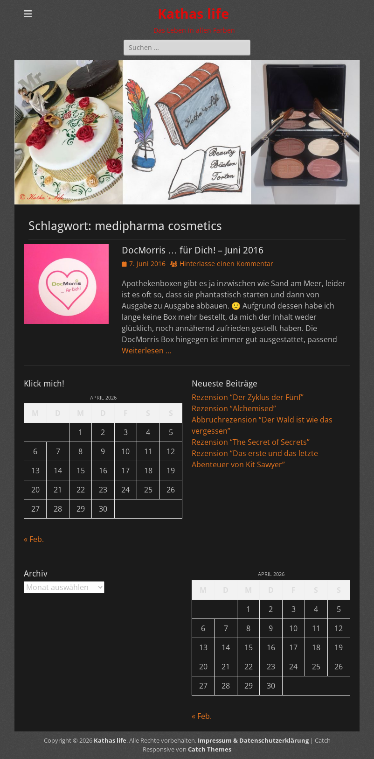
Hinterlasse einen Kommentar (226, 263)
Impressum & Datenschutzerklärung (253, 740)
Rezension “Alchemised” (234, 408)
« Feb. (34, 539)
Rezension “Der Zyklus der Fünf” (248, 397)
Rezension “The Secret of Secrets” (251, 442)
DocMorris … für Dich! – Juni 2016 (192, 250)
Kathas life (193, 14)
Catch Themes (209, 749)
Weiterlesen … (146, 350)
